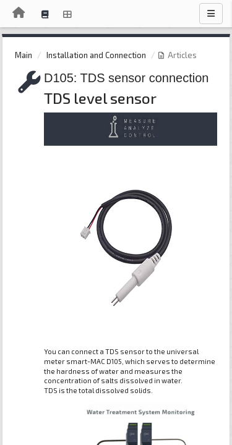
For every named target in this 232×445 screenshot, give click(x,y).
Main (23, 55)
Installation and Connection (96, 55)
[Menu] (211, 13)
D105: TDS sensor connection (126, 78)
